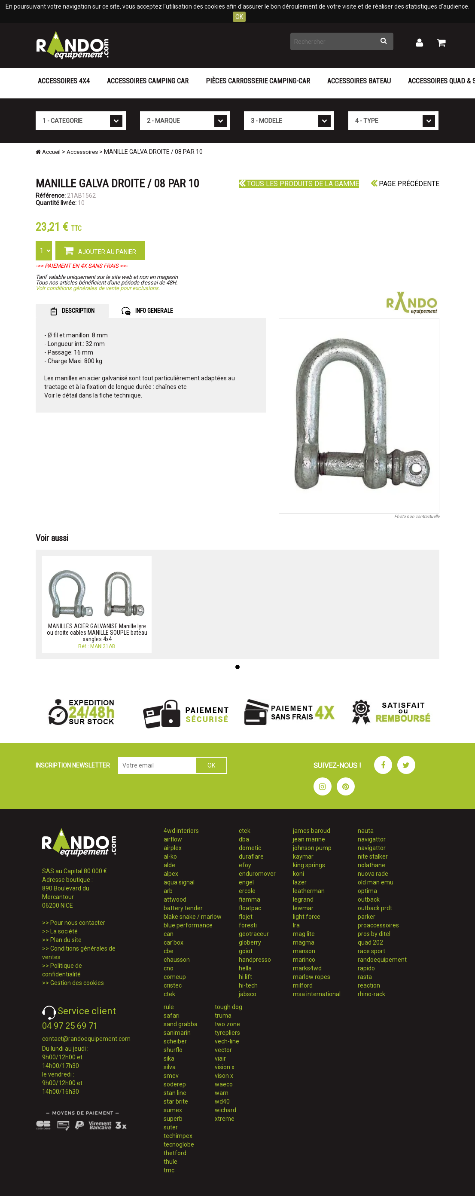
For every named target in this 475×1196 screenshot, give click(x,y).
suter (171, 1127)
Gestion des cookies (77, 982)
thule (170, 1161)
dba (244, 839)
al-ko (170, 856)
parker (366, 916)
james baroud (311, 830)
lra (296, 925)
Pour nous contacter (77, 922)
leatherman (309, 890)
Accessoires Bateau (359, 81)
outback (369, 899)
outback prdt (375, 908)
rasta (365, 976)
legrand (303, 899)
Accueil (48, 152)
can (169, 933)
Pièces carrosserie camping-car (258, 81)
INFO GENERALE (147, 311)
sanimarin (177, 1032)
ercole (247, 890)
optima (367, 890)
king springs (309, 865)
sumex (173, 1110)
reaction (369, 985)
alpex (171, 873)
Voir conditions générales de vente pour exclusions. (98, 288)
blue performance (188, 925)
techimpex (178, 1135)
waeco (224, 1084)
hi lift (245, 976)
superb (173, 1118)
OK (239, 16)
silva (170, 1067)
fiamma (249, 899)
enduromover (257, 873)
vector (223, 1049)
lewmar (303, 908)
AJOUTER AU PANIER (100, 250)
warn (221, 1092)
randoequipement (382, 959)
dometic (250, 847)
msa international (317, 994)
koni (298, 873)
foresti (248, 925)
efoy (245, 865)
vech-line (227, 1041)
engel (246, 882)
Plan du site (66, 939)
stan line (175, 1092)
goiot (246, 951)
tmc (169, 1170)
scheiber (175, 1041)
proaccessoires (378, 925)
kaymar (303, 856)
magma (303, 942)
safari (172, 1015)
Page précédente (405, 184)
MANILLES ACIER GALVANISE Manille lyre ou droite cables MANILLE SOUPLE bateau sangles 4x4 (97, 633)
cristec (173, 985)
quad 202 (370, 942)
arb (168, 890)
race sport (371, 951)
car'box (173, 942)
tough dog (228, 1006)
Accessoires (82, 152)
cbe (169, 951)
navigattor (372, 839)
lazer (300, 882)
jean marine (309, 839)
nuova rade (373, 873)
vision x (224, 1067)
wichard (225, 1110)
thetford (175, 1153)
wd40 (222, 1101)
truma (223, 1015)
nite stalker (373, 856)
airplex (173, 847)
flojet (246, 916)
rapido (366, 968)
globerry (250, 942)
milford (303, 985)
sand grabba (181, 1024)
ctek (169, 994)
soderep (175, 1084)
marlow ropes (311, 976)
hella (245, 968)
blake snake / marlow (193, 916)
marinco (304, 959)
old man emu (375, 882)
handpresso (255, 959)
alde (169, 865)
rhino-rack (371, 994)
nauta (366, 830)
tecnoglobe (179, 1144)
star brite (176, 1101)
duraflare (251, 856)
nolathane (371, 865)
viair (220, 1058)
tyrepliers (227, 1032)
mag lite (304, 933)
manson (304, 951)
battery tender (183, 908)
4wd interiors (181, 830)
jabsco (247, 994)
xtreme (224, 1118)
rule (169, 1006)
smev (171, 1075)
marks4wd (307, 968)
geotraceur (254, 933)
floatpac (250, 908)
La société (64, 931)
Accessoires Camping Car (148, 81)
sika (169, 1058)
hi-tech (248, 985)
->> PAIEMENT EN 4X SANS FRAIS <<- (82, 266)
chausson (177, 959)
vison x (224, 1075)
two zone (227, 1024)
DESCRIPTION (72, 311)
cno (169, 968)
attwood (175, 899)
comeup (175, 976)
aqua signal (179, 882)
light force (306, 916)
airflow (173, 839)
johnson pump (312, 847)
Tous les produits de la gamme (299, 184)
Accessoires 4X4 (64, 81)
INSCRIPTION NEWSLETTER (73, 765)
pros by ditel (374, 933)
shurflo (173, 1049)
